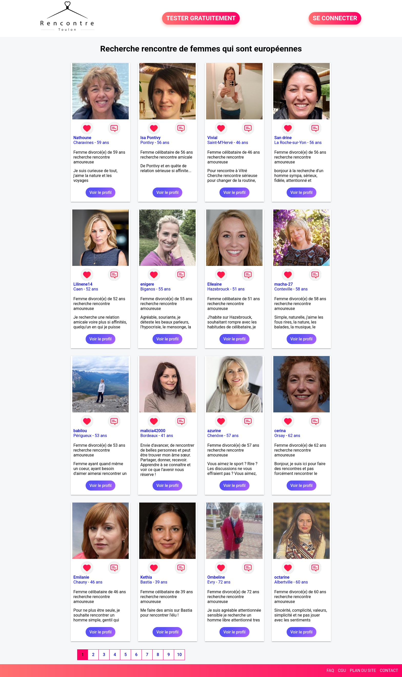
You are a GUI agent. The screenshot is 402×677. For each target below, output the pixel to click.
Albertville (283, 582)
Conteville (283, 289)
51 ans (238, 289)
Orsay (279, 435)
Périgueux (82, 435)
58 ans (301, 289)
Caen (78, 289)
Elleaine (214, 284)
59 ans (103, 142)
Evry (211, 582)
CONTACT (389, 670)
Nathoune (82, 137)
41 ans (167, 435)
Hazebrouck (218, 289)
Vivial (212, 137)
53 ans (101, 435)
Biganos (147, 289)
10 (179, 654)
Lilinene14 (82, 284)
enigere (147, 284)
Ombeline (216, 577)
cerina (280, 430)
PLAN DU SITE (363, 670)
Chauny (80, 582)
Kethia (146, 577)
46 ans (242, 142)
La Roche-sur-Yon (290, 142)
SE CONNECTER (335, 18)
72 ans (224, 582)
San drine (283, 137)
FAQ (330, 670)
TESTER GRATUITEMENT (201, 18)
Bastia (146, 582)
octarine (281, 577)
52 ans (92, 289)
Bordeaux (149, 435)
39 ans (161, 582)
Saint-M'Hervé (220, 142)
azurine (214, 430)
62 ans (294, 435)
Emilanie (81, 577)
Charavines (83, 142)
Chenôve (215, 435)
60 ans (302, 582)
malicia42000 (152, 430)
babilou (80, 430)
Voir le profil (100, 192)
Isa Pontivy (150, 137)
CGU (342, 670)
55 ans (164, 289)
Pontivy (147, 142)
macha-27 (283, 284)
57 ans (232, 435)
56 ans (163, 142)
